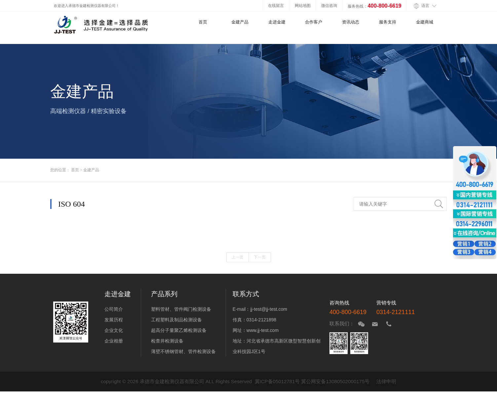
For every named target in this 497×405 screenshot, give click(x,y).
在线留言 (276, 5)
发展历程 (113, 319)
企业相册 (113, 341)
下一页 (260, 257)
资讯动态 (350, 22)
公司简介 (113, 309)
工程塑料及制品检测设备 (176, 319)
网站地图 (303, 5)
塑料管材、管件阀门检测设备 (181, 309)
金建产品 (240, 22)
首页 (203, 22)
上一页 (238, 257)
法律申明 (386, 381)
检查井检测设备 (167, 341)
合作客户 (313, 22)
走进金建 (277, 22)
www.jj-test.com (263, 330)
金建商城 (424, 22)
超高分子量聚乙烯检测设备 (179, 330)
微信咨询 (329, 5)
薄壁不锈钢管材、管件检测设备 (183, 351)
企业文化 (113, 330)
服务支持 (387, 22)
